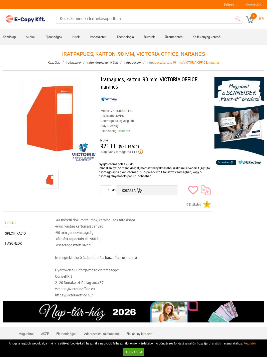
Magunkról (26, 333)
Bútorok (149, 37)
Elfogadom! (133, 352)
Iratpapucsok (132, 62)
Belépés (229, 4)
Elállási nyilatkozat (139, 333)
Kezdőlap (9, 37)
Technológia (125, 37)
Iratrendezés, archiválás (102, 62)
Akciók (31, 37)
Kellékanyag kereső (206, 37)
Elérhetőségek (66, 333)
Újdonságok (54, 37)
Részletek (249, 343)
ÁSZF (45, 333)
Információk (253, 4)
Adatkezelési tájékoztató (101, 333)
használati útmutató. (121, 257)
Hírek (76, 37)
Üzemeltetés (174, 37)
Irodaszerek (98, 37)
